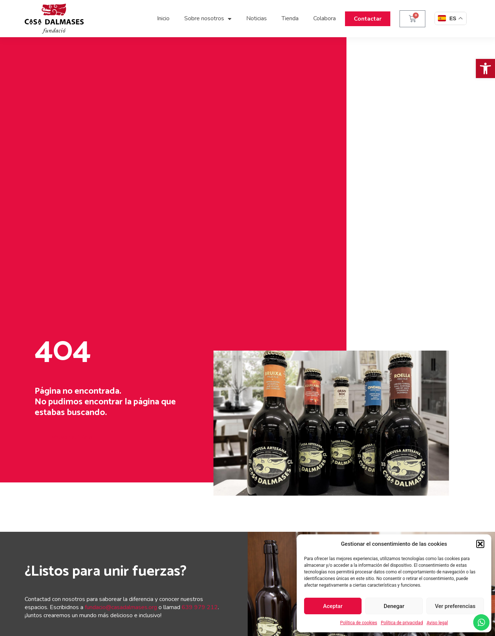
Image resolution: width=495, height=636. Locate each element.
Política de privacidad (402, 622)
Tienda (290, 18)
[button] (485, 68)
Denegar (394, 606)
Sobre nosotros (207, 18)
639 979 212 (200, 607)
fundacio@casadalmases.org (121, 607)
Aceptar (333, 606)
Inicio (163, 18)
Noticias (256, 18)
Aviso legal (437, 622)
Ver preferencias (455, 606)
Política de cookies (358, 622)
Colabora (324, 18)
